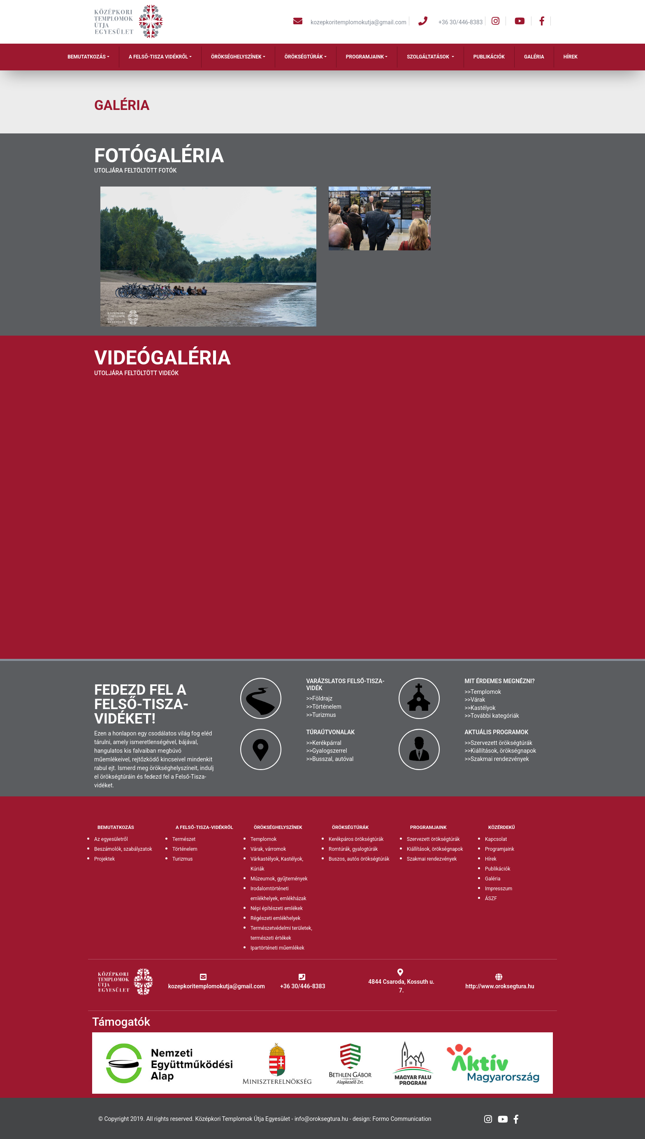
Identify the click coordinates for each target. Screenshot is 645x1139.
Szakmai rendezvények (432, 859)
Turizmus (182, 859)
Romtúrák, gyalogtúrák (353, 849)
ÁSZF (491, 898)
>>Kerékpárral (323, 743)
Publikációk (489, 57)
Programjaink (365, 57)
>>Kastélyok (479, 708)
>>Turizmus (321, 715)
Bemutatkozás (86, 57)
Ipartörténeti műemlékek (277, 948)
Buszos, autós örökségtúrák (359, 859)
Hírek (571, 57)
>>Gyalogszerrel (326, 750)
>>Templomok (482, 692)
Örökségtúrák (304, 57)
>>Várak (474, 699)
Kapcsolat (496, 839)
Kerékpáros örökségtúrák (356, 839)
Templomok (263, 839)
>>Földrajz (319, 698)
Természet (183, 839)
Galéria (534, 57)
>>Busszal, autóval (329, 759)
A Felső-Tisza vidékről (158, 57)
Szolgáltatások (428, 57)
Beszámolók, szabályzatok (123, 849)
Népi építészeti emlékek (277, 908)
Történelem (184, 849)
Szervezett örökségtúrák (433, 839)
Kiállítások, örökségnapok (435, 849)
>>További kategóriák (491, 715)
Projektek (104, 859)
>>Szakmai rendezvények (496, 759)
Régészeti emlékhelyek (275, 918)
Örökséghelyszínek (236, 57)
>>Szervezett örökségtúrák (498, 743)
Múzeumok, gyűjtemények (279, 879)
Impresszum (498, 889)
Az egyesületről (111, 839)
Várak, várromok (268, 849)
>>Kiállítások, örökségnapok (500, 750)
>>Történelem (323, 706)
